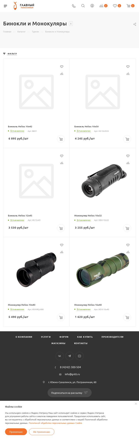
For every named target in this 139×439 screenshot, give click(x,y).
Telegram (69, 356)
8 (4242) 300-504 (70, 367)
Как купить (85, 336)
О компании (24, 336)
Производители (112, 336)
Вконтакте (60, 356)
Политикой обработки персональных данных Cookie (55, 422)
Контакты (81, 343)
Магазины (58, 343)
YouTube (79, 356)
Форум (64, 336)
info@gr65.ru (72, 374)
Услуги (46, 336)
